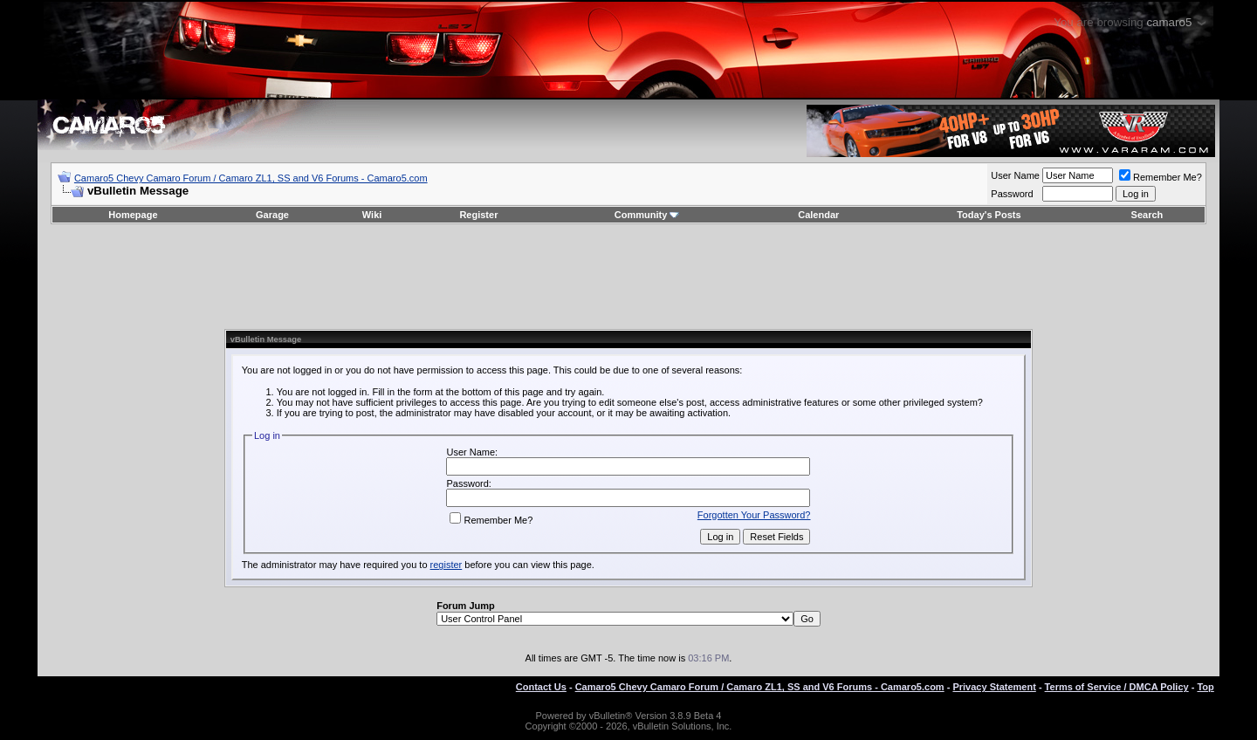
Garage (272, 214)
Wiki (372, 214)
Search (1147, 214)
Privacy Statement (993, 687)
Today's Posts (988, 214)
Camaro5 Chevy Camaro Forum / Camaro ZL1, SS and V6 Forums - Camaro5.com (251, 178)
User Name (1015, 175)
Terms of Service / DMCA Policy (1117, 687)
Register (478, 214)
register (446, 564)
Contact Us (541, 687)
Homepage (132, 214)
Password (1012, 193)
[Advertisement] (628, 276)
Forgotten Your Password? (754, 515)
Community (647, 214)
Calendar (818, 214)
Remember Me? (1160, 177)
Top (1205, 687)
